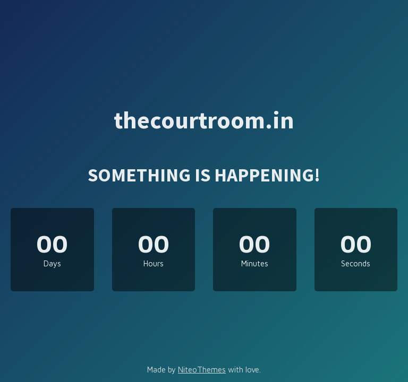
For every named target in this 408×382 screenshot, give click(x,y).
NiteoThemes (202, 369)
